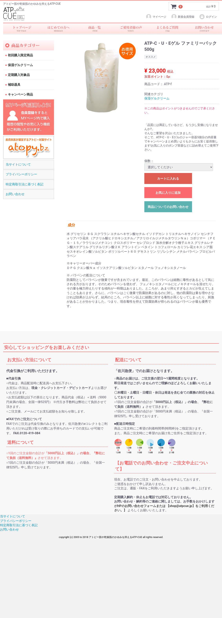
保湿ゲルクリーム (20, 65)
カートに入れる (168, 179)
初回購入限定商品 (20, 55)
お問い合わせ (204, 29)
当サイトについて (18, 164)
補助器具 (13, 85)
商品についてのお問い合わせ (168, 207)
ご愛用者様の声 (131, 29)
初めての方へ (58, 29)
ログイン (208, 17)
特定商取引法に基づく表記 (24, 184)
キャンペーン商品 (20, 94)
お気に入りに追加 (168, 193)
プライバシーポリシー (21, 174)
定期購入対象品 (18, 75)
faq (167, 29)
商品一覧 (94, 29)
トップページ (21, 29)
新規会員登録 (182, 17)
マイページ (156, 17)
